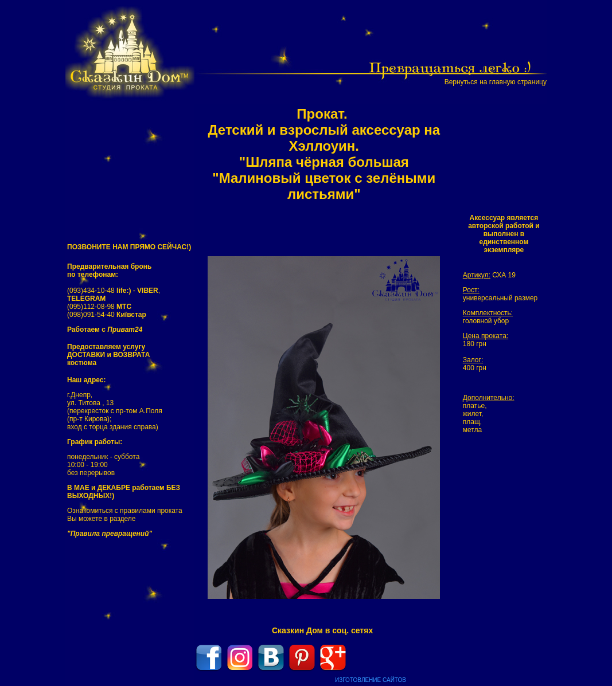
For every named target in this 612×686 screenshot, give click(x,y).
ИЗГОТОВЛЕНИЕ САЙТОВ (370, 680)
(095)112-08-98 (99, 307)
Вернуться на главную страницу (496, 82)
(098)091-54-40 (106, 315)
